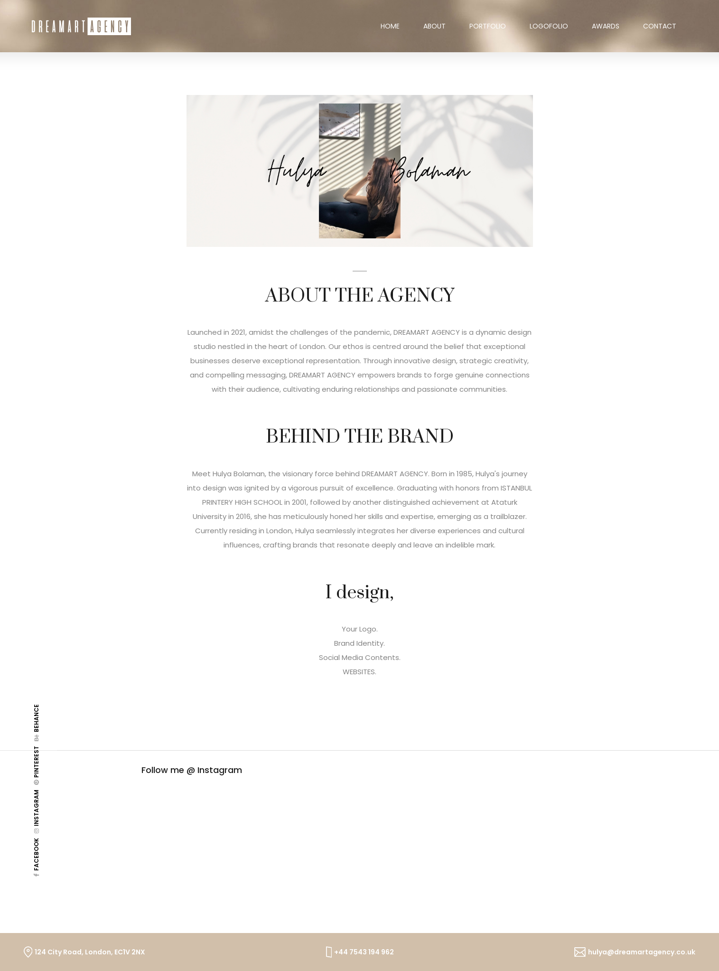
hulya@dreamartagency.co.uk (641, 952)
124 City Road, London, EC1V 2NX (90, 952)
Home (396, 26)
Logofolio (549, 26)
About (434, 26)
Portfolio (487, 26)
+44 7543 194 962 (364, 952)
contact (659, 26)
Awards (605, 26)
